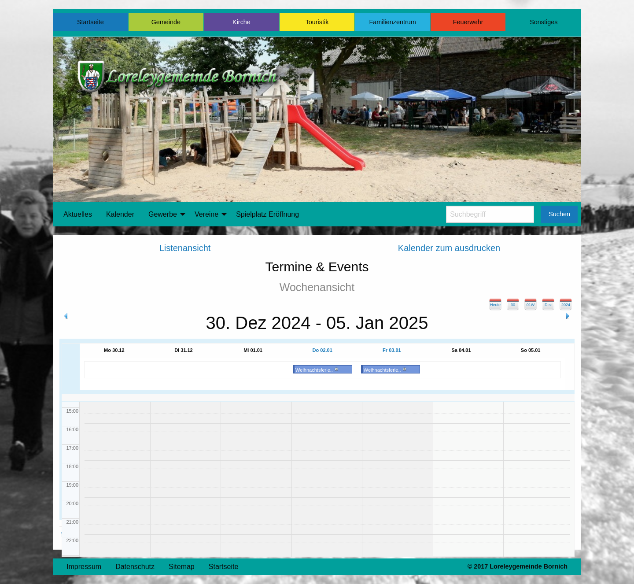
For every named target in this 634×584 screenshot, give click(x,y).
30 (513, 305)
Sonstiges (543, 22)
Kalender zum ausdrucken (449, 248)
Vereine (206, 214)
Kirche (241, 22)
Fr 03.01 (392, 350)
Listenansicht (185, 248)
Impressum (83, 566)
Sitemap (182, 566)
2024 (565, 305)
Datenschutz (135, 566)
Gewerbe (162, 214)
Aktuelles (77, 214)
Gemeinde (166, 22)
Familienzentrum (392, 22)
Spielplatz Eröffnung (267, 214)
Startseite (90, 22)
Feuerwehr (468, 22)
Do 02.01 (322, 350)
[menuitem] (77, 214)
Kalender (120, 214)
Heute (495, 305)
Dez (548, 305)
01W (531, 305)
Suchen (559, 214)
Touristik (317, 22)
